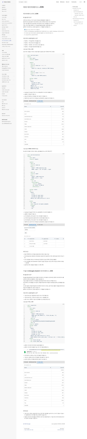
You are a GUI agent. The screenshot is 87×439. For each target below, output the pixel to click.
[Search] (23, 2)
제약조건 (75, 25)
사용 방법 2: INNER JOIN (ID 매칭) (79, 15)
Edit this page (26, 423)
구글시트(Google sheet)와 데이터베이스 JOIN (79, 18)
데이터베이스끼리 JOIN (77, 8)
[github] (84, 2)
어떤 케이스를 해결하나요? (78, 11)
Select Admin (6, 2)
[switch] (80, 2)
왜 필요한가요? (76, 10)
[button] (8, 5)
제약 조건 (75, 16)
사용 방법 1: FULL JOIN (78, 13)
